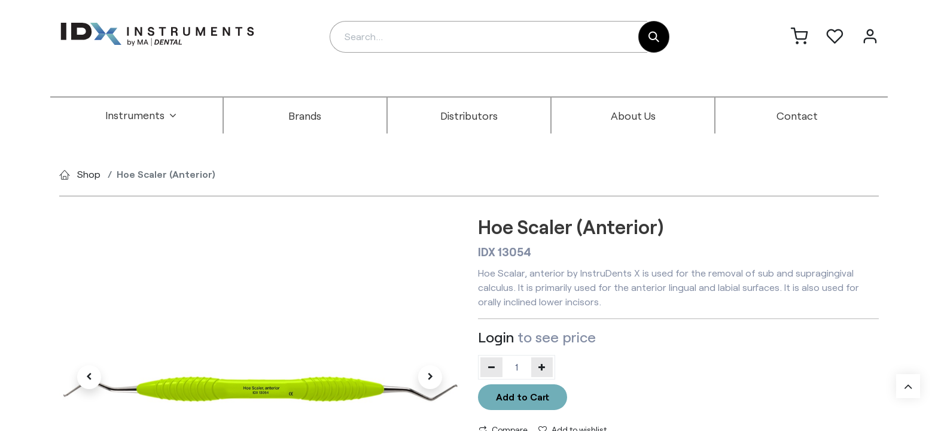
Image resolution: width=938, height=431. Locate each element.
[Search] (653, 37)
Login (496, 336)
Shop (88, 174)
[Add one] (542, 367)
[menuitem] (141, 115)
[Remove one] (491, 367)
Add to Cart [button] (522, 396)
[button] (89, 377)
